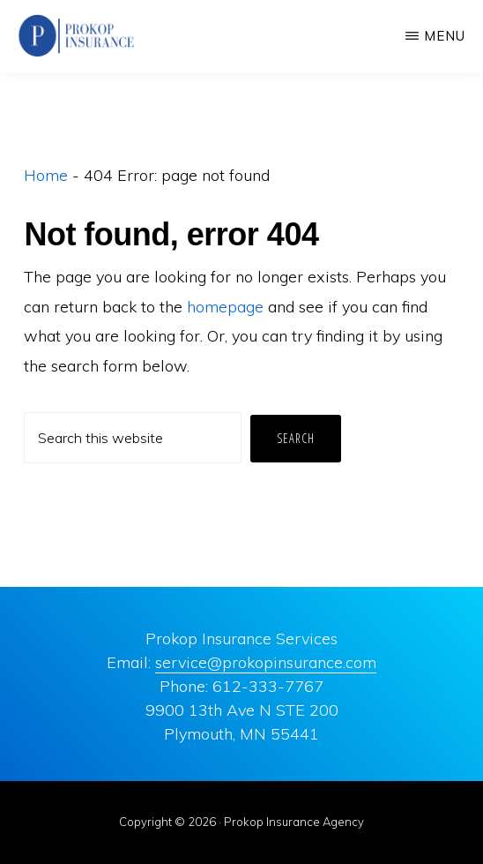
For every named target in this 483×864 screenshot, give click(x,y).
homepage (225, 307)
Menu (444, 35)
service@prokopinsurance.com (265, 662)
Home (46, 175)
